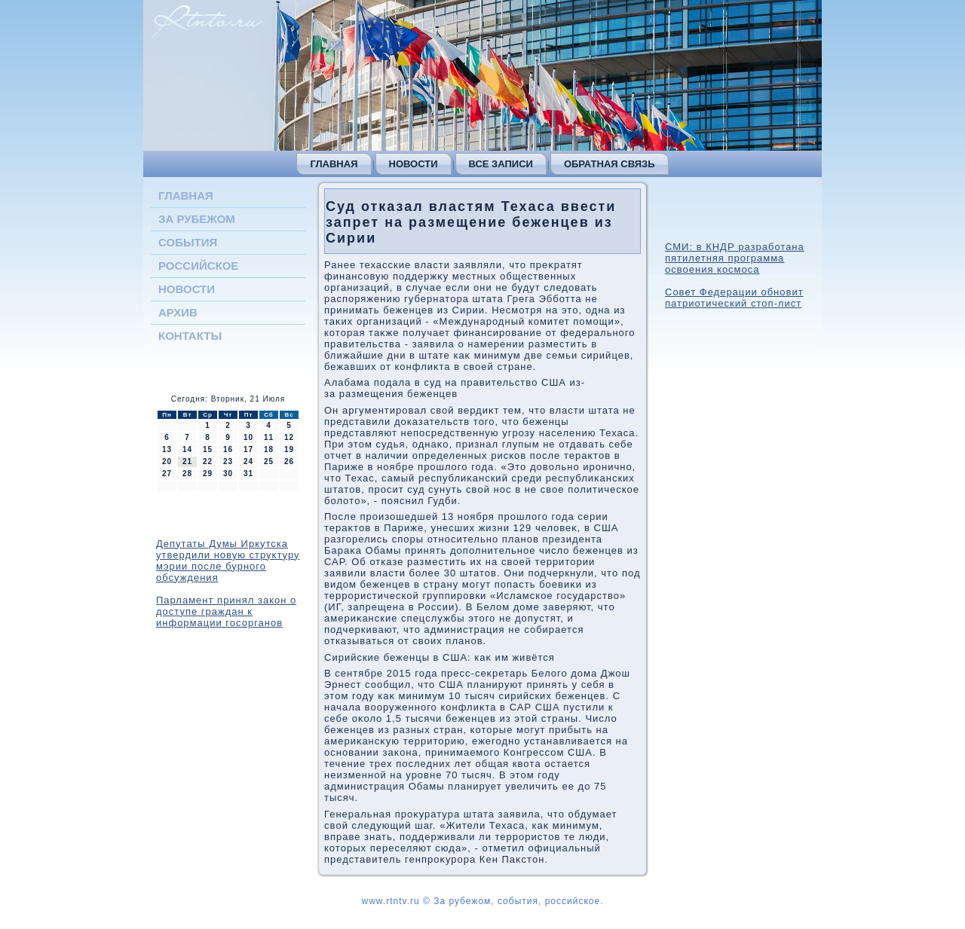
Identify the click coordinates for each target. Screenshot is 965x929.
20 (167, 461)
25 (269, 461)
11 (269, 437)
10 (248, 437)
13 (167, 449)
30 (228, 473)
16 (228, 449)
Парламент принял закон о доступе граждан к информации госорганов (226, 611)
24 (248, 461)
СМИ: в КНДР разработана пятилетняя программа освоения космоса (734, 258)
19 (289, 449)
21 (187, 461)
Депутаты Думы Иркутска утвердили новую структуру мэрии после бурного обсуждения (227, 560)
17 (248, 449)
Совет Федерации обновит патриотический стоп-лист (734, 297)
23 (228, 461)
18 (269, 449)
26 (289, 461)
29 (208, 473)
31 (248, 473)
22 (208, 461)
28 (187, 473)
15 (208, 449)
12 (289, 437)
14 (187, 449)
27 (167, 473)
